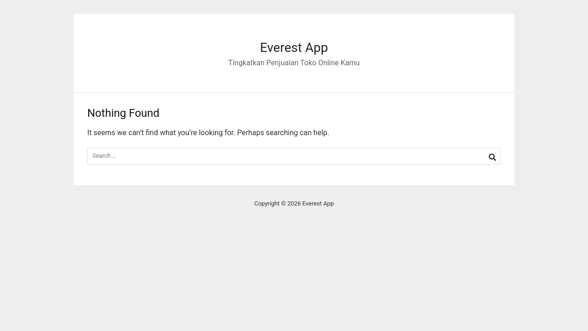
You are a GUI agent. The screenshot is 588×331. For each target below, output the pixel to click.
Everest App (294, 47)
